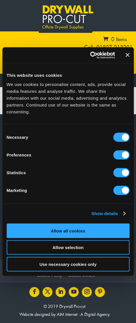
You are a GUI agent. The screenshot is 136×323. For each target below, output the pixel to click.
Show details (105, 213)
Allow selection (68, 247)
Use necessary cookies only (67, 264)
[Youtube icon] (74, 292)
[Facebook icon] (34, 292)
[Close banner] (127, 55)
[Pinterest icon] (100, 292)
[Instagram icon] (87, 292)
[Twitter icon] (47, 292)
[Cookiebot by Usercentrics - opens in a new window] (90, 55)
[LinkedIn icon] (61, 292)
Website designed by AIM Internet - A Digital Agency (64, 315)
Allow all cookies (68, 230)
